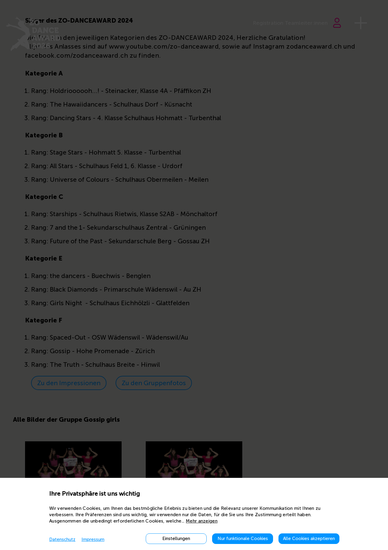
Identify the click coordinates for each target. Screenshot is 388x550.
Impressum (92, 539)
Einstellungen (176, 538)
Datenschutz (62, 539)
